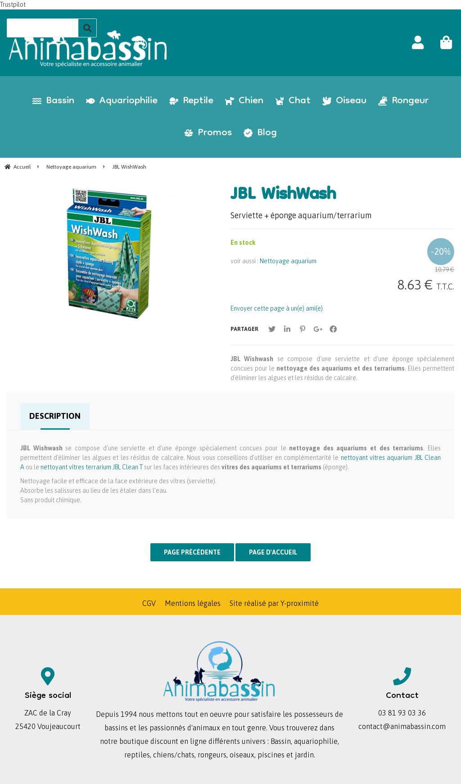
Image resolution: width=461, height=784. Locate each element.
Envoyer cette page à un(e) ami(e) (276, 308)
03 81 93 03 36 (402, 713)
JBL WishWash (283, 196)
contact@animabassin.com (402, 726)
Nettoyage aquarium (288, 261)
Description (55, 416)
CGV (149, 603)
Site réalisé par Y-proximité (274, 603)
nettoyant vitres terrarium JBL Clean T (92, 467)
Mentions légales (193, 603)
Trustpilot (13, 4)
